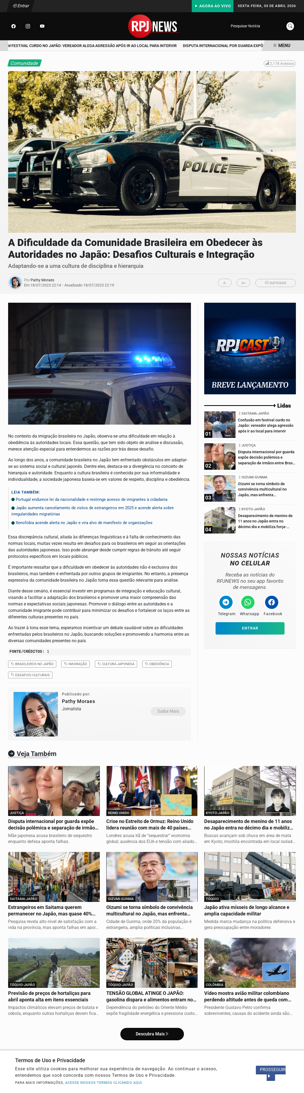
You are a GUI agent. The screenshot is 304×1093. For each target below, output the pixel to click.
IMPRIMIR (275, 283)
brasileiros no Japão (32, 664)
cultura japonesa (116, 664)
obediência (157, 664)
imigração (75, 664)
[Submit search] (290, 26)
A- (225, 283)
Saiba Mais (168, 711)
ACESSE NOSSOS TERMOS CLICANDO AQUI (103, 1083)
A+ (243, 283)
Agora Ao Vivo (212, 6)
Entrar (21, 5)
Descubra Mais (152, 1034)
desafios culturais (30, 675)
